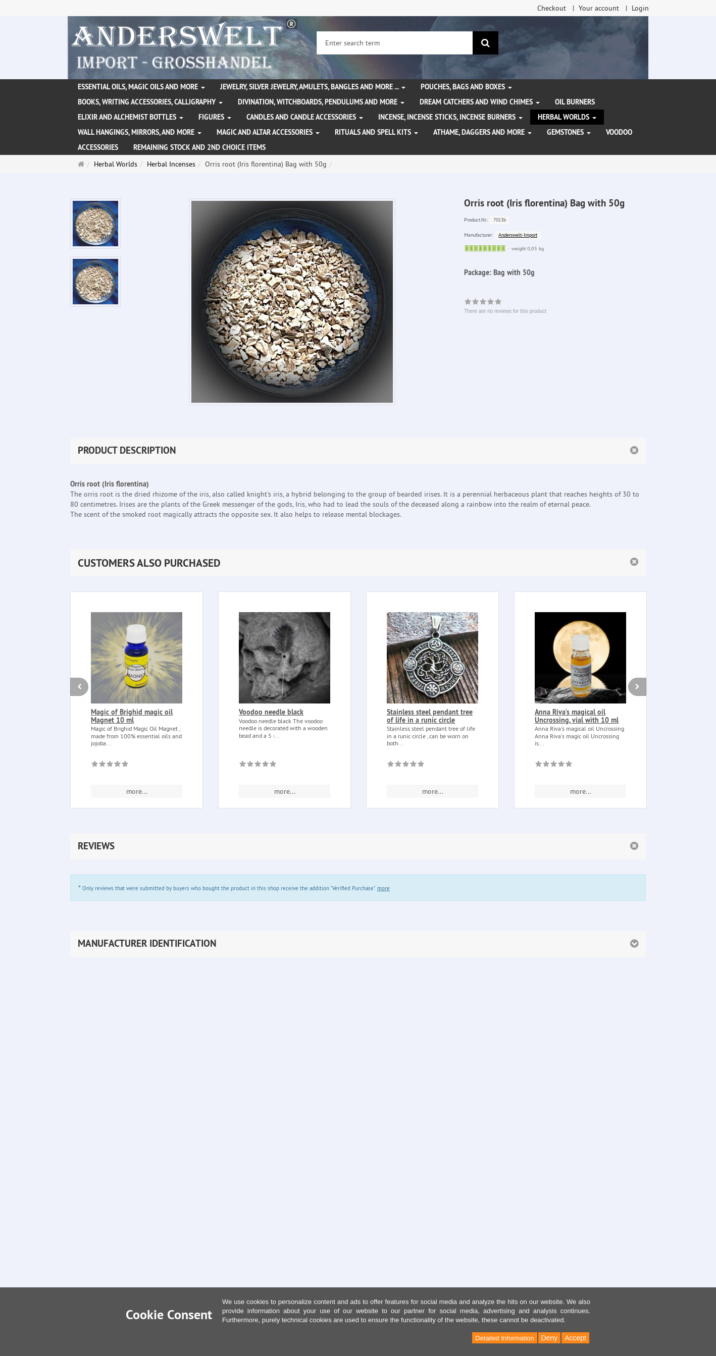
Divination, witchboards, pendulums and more (321, 101)
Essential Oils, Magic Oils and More (141, 86)
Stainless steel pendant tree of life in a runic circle (430, 716)
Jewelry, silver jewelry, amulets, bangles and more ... (312, 86)
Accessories (98, 147)
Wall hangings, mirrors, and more (139, 132)
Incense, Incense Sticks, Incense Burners (450, 117)
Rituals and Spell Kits (376, 132)
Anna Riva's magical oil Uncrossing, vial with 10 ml (577, 716)
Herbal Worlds (567, 117)
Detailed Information (504, 1338)
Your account (599, 8)
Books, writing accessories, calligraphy (150, 101)
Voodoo (619, 132)
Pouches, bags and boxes (466, 86)
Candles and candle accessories (304, 117)
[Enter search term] (395, 43)
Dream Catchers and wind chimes (480, 101)
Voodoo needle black (271, 712)
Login (640, 8)
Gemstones (569, 132)
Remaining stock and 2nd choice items (199, 147)
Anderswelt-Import (517, 235)
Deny (549, 1338)
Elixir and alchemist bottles (130, 117)
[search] (485, 43)
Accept (575, 1338)
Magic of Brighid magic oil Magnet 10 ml (132, 716)
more (383, 888)
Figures (214, 117)
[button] (358, 563)
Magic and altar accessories (268, 132)
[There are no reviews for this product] (110, 765)
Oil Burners (575, 101)
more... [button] (136, 791)
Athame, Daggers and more (482, 132)
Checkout (551, 8)
